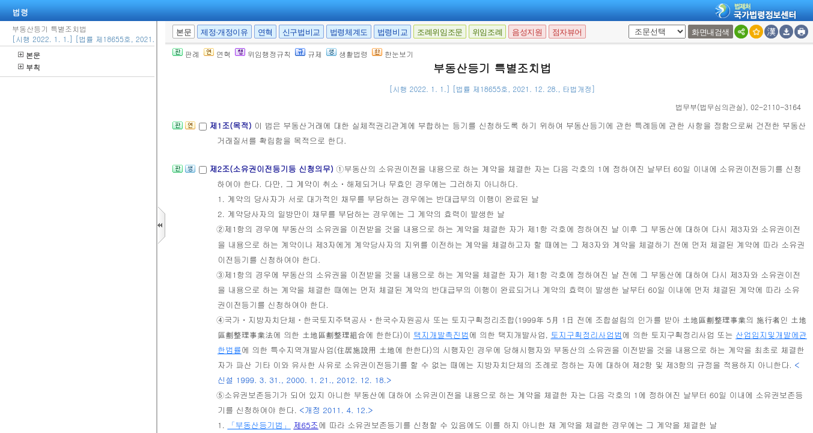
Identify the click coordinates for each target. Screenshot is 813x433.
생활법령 (347, 54)
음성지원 (527, 32)
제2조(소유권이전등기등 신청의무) (272, 168)
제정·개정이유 (224, 32)
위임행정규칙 (263, 54)
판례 (185, 54)
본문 (29, 55)
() (710, 107)
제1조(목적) (231, 125)
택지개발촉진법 (441, 334)
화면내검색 (710, 32)
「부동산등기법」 (259, 425)
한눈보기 (392, 54)
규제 (308, 54)
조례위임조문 (440, 32)
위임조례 (487, 32)
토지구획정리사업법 (586, 334)
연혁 (265, 32)
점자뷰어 (567, 32)
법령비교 (392, 32)
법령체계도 (349, 32)
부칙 (29, 67)
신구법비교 (301, 32)
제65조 (305, 425)
